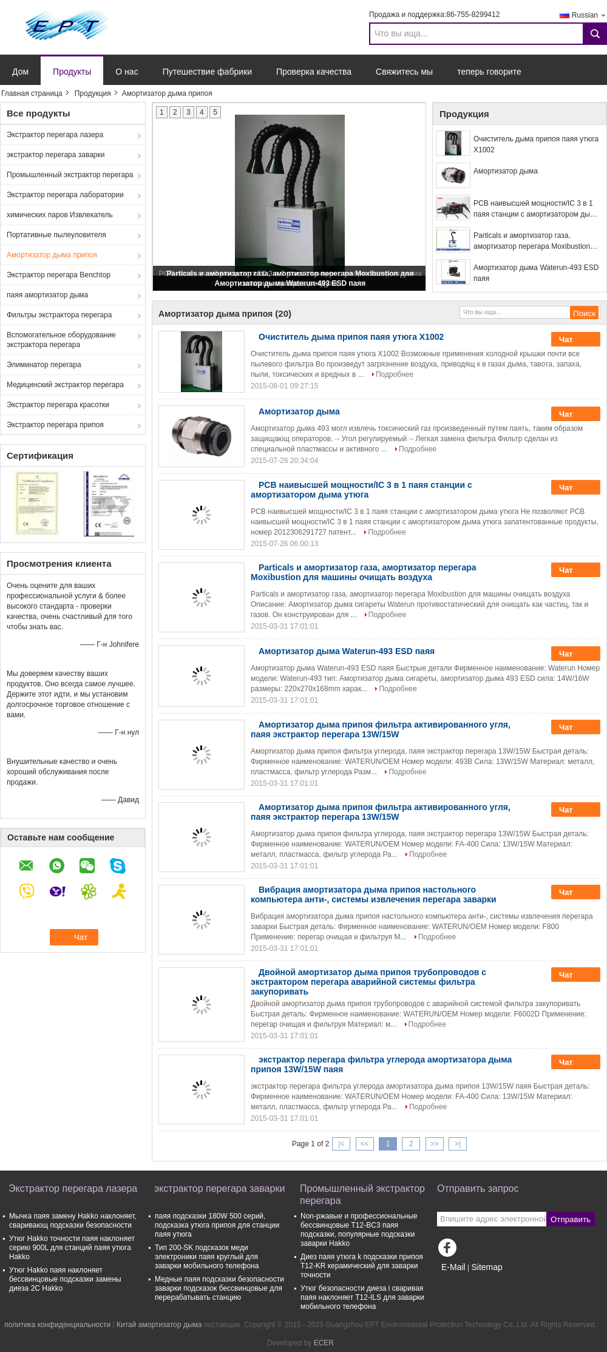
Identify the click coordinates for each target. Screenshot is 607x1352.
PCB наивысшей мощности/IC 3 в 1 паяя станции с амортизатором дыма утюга (536, 209)
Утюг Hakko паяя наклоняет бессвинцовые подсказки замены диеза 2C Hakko (65, 1279)
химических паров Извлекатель (60, 215)
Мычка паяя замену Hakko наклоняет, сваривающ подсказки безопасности (73, 1220)
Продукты (72, 71)
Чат (574, 339)
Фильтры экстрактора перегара (59, 315)
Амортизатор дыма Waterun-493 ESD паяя (290, 283)
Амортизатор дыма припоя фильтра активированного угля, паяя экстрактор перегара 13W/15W (380, 729)
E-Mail (453, 1267)
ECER (324, 1343)
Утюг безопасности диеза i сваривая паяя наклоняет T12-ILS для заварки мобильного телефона (362, 1297)
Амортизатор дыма (505, 171)
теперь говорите (489, 71)
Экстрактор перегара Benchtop (58, 275)
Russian (589, 14)
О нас (126, 71)
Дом (20, 71)
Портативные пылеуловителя (56, 235)
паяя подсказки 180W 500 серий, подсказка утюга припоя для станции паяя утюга (217, 1225)
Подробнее (394, 374)
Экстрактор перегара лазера (55, 134)
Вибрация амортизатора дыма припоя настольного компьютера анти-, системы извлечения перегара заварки (374, 894)
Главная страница (32, 93)
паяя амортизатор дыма (47, 295)
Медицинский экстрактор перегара (65, 384)
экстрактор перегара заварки (55, 154)
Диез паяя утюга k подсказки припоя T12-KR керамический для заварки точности (361, 1265)
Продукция (93, 93)
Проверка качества (313, 71)
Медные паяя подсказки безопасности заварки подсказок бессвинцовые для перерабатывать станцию (219, 1288)
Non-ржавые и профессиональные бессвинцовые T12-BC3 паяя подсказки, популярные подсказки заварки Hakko (359, 1230)
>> (434, 1144)
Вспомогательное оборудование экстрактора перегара (61, 340)
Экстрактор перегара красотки (58, 405)
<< (365, 1144)
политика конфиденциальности (57, 1324)
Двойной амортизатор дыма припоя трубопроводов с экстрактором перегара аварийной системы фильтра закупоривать (368, 981)
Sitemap (486, 1267)
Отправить (571, 1219)
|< (341, 1144)
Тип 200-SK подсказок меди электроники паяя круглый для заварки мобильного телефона (207, 1256)
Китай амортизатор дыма (159, 1324)
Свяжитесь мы (404, 71)
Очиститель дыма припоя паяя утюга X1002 (536, 144)
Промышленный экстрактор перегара (70, 175)
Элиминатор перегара (44, 364)
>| (458, 1144)
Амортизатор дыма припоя (52, 255)
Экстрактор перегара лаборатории (65, 195)
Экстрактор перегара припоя (55, 425)
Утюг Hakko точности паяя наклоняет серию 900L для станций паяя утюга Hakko (72, 1247)
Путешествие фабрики (207, 71)
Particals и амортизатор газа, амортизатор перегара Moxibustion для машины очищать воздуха (531, 241)
